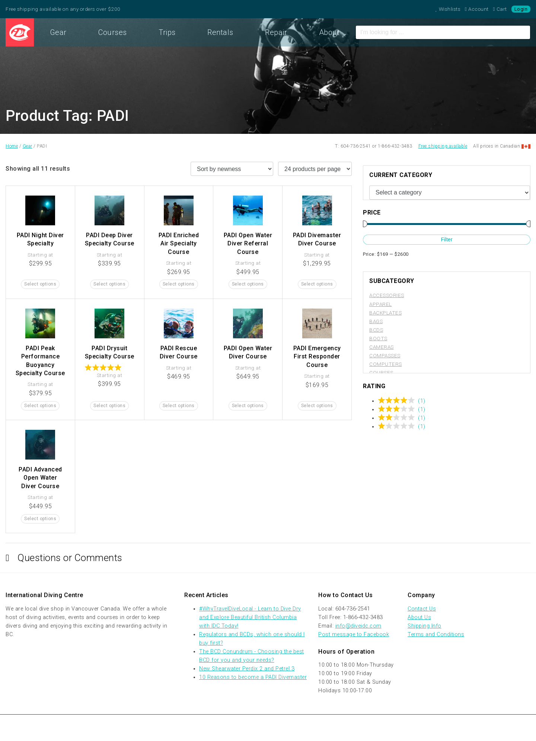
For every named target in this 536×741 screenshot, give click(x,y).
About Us (419, 617)
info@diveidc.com (358, 626)
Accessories (386, 295)
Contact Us (422, 609)
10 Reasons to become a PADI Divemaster (253, 677)
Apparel (380, 304)
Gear (58, 32)
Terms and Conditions (436, 634)
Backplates (385, 313)
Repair (276, 32)
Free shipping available (443, 146)
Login (521, 9)
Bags (376, 321)
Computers (385, 364)
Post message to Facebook (353, 634)
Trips (167, 32)
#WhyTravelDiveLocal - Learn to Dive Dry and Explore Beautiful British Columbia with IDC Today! (250, 617)
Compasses (385, 355)
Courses (112, 32)
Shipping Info (424, 626)
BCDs (376, 330)
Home (20, 32)
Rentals (220, 32)
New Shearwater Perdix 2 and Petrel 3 (246, 669)
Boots (378, 338)
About (329, 32)
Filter (446, 239)
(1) (421, 401)
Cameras (381, 347)
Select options (40, 284)
